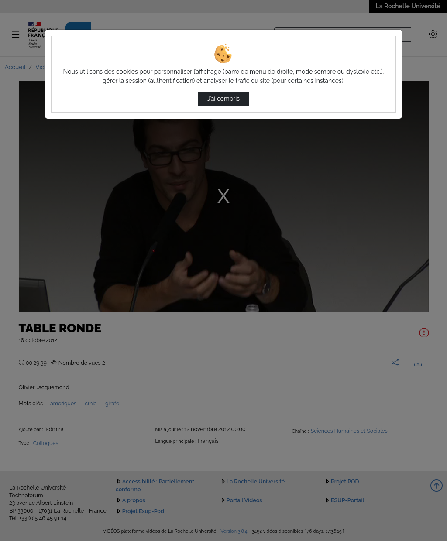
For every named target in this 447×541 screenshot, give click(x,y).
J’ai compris (223, 98)
